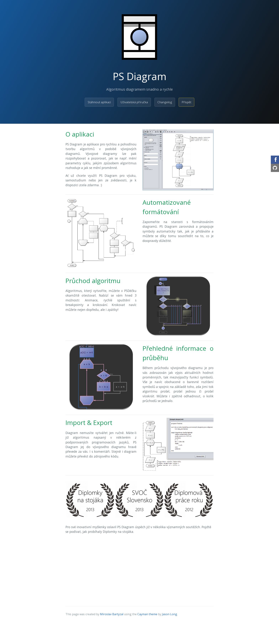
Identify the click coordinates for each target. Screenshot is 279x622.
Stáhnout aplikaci (99, 102)
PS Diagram (139, 76)
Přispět (186, 102)
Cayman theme (147, 614)
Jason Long (169, 614)
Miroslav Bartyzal (111, 614)
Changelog (164, 102)
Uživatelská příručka (134, 102)
